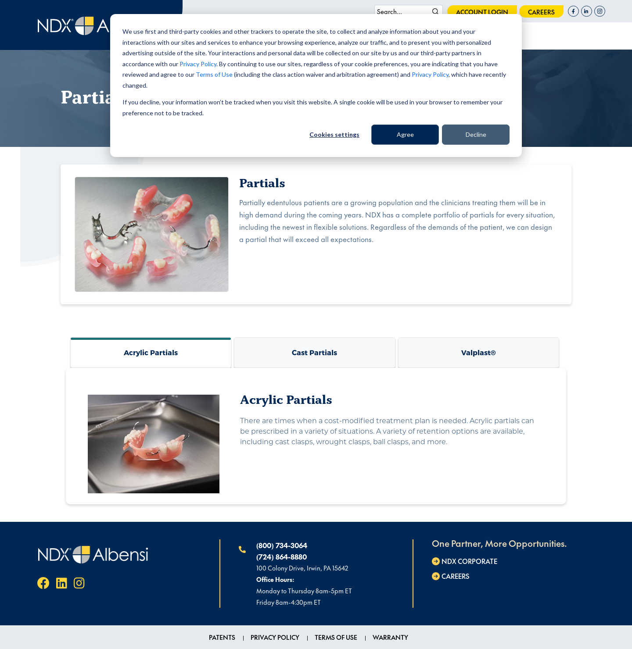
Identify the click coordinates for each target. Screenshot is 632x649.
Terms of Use (214, 74)
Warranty (390, 637)
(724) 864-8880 (281, 556)
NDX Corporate (469, 561)
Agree (405, 134)
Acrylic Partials (151, 352)
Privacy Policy (198, 64)
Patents (222, 637)
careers (541, 11)
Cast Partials (314, 352)
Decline (476, 134)
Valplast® (478, 352)
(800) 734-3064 (281, 545)
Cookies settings (334, 134)
